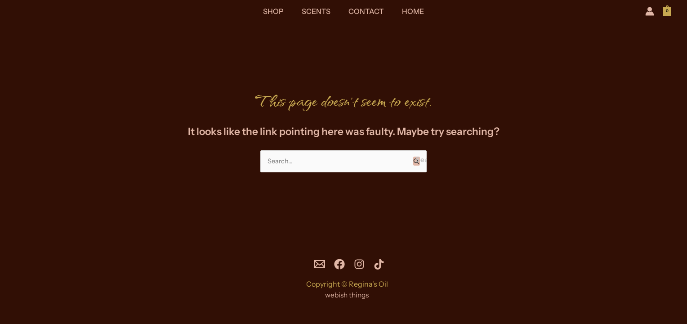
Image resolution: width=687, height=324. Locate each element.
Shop (278, 11)
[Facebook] (337, 264)
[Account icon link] (649, 11)
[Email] (313, 264)
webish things (347, 295)
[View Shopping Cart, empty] (667, 11)
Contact (364, 11)
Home (408, 11)
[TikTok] (385, 264)
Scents (317, 11)
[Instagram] (361, 264)
